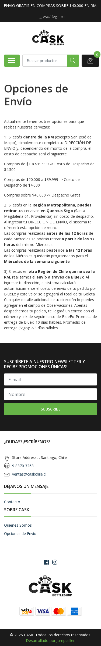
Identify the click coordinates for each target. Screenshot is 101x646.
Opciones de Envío (20, 533)
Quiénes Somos (18, 525)
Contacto (12, 501)
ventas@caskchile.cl (29, 474)
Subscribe (51, 409)
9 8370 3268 (23, 465)
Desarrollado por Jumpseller (50, 640)
